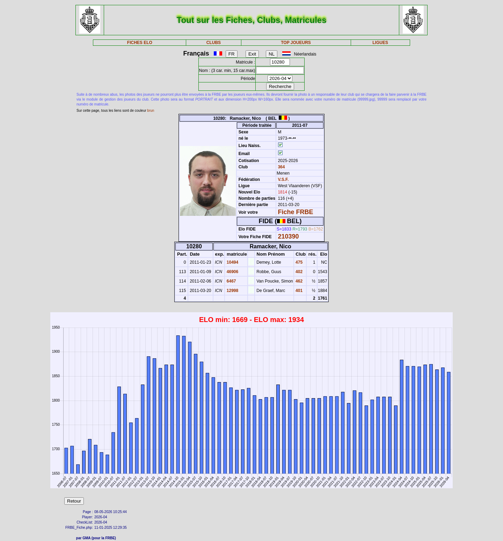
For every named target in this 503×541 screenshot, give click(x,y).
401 (298, 290)
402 (298, 271)
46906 (231, 271)
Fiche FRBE (295, 212)
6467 (230, 281)
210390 (288, 236)
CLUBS (213, 42)
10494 (231, 262)
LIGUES (380, 42)
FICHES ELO (139, 42)
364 (281, 167)
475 (298, 262)
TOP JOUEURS (296, 42)
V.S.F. (283, 179)
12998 (231, 290)
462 (298, 281)
